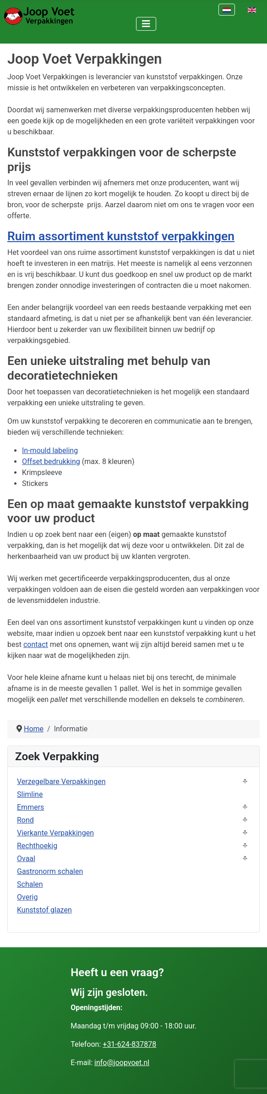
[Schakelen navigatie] (146, 24)
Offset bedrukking (51, 461)
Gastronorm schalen (50, 871)
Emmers (30, 807)
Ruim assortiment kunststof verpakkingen (120, 236)
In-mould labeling (50, 450)
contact (35, 644)
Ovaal (26, 858)
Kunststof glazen (44, 910)
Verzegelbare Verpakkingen (61, 781)
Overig (27, 897)
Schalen (30, 884)
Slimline (30, 794)
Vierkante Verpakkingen (55, 833)
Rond (25, 820)
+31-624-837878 (129, 1044)
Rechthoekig (37, 845)
